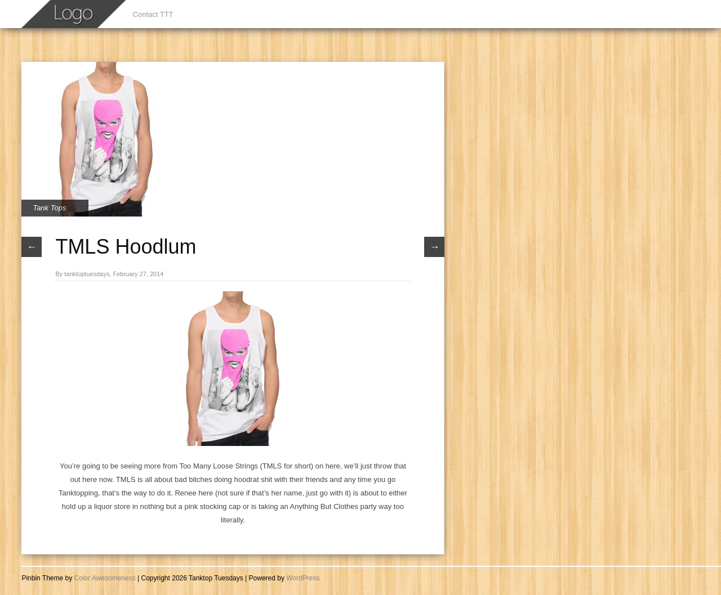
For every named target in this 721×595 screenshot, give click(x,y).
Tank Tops (49, 208)
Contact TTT (153, 14)
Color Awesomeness (105, 578)
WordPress (302, 578)
